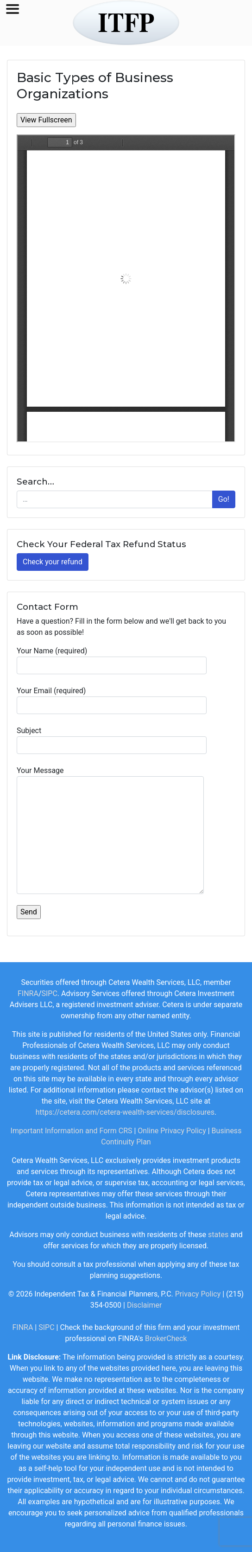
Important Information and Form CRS (71, 1130)
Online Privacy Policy (172, 1130)
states (218, 1234)
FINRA (28, 993)
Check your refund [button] (52, 561)
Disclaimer (144, 1305)
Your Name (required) (112, 660)
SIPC (49, 993)
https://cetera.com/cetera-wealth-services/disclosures (125, 1112)
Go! (223, 499)
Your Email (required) (112, 700)
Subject (112, 740)
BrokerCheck (166, 1338)
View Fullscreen (46, 119)
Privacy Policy (198, 1294)
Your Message (110, 830)
